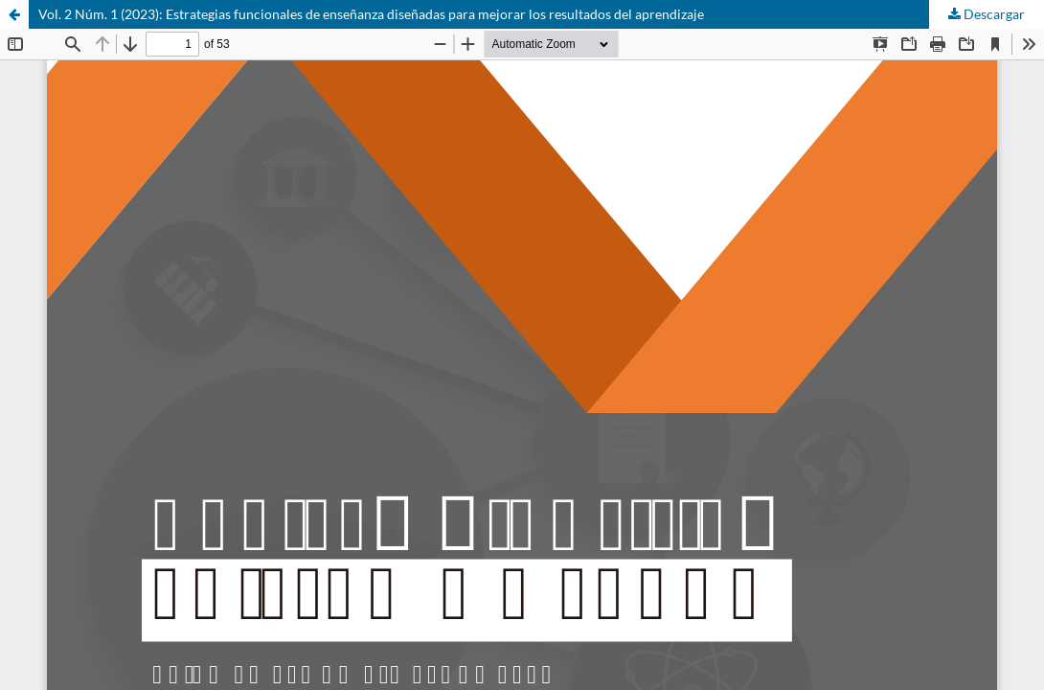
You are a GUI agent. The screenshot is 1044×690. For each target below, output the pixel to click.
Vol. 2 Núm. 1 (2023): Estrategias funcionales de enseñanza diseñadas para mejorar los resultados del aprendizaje (371, 14)
